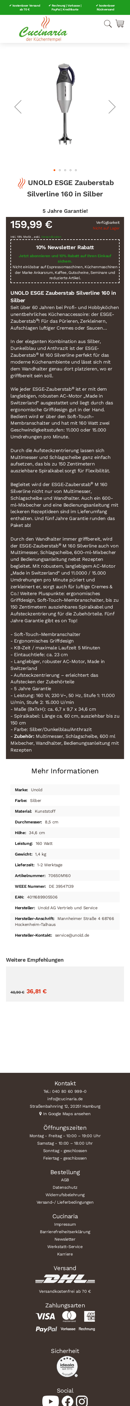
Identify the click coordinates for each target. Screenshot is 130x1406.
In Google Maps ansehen (67, 1113)
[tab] (65, 769)
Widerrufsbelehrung (65, 1194)
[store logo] (43, 28)
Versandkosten (51, 236)
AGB (65, 1179)
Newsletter (65, 1239)
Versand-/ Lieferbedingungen (65, 1202)
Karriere (65, 1254)
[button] (18, 106)
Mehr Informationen (65, 771)
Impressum (65, 1224)
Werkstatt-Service (64, 1246)
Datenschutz (65, 1187)
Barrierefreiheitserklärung (65, 1231)
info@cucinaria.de (65, 1098)
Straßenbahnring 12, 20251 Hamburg (65, 1106)
